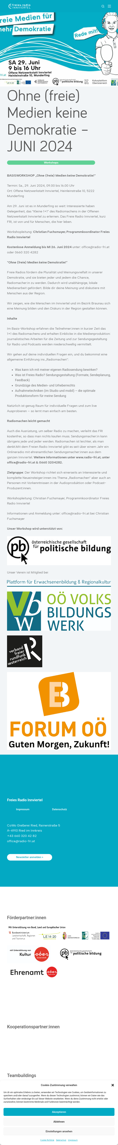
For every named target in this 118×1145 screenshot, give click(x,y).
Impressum (73, 1140)
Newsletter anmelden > (29, 857)
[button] (112, 1085)
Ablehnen (58, 1121)
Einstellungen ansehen (59, 1131)
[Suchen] (103, 6)
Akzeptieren (59, 1112)
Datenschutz (61, 1140)
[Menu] (109, 6)
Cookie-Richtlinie (47, 1140)
